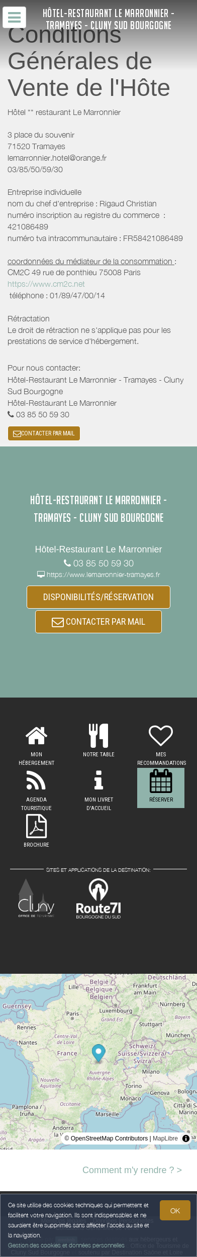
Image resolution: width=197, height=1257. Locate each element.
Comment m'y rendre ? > (132, 1170)
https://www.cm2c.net (46, 283)
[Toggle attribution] (186, 1138)
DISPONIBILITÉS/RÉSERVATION (98, 597)
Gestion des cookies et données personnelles (66, 1245)
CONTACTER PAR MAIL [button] (44, 433)
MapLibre (165, 1138)
